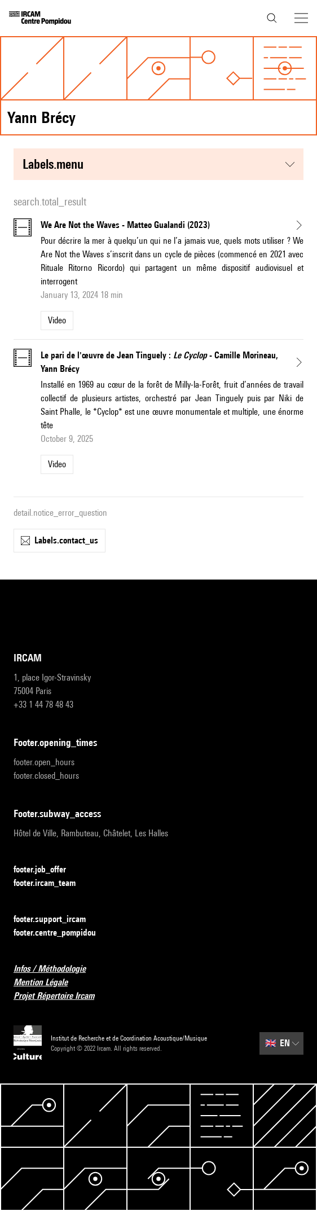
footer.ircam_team (51, 883)
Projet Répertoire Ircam (61, 996)
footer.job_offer (47, 870)
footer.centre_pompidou (61, 933)
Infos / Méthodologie (56, 969)
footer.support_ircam (56, 919)
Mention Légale (47, 983)
